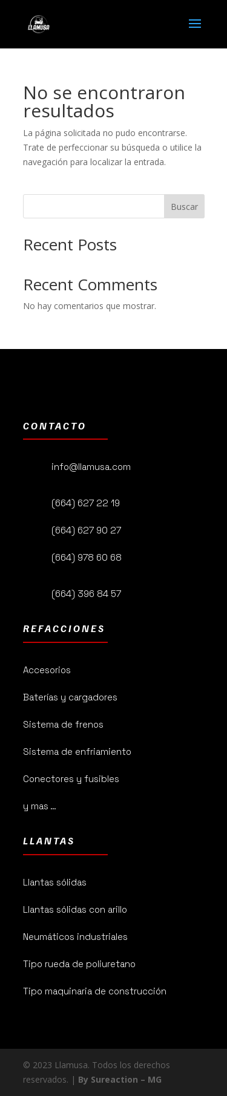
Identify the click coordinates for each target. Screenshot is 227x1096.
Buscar (184, 206)
